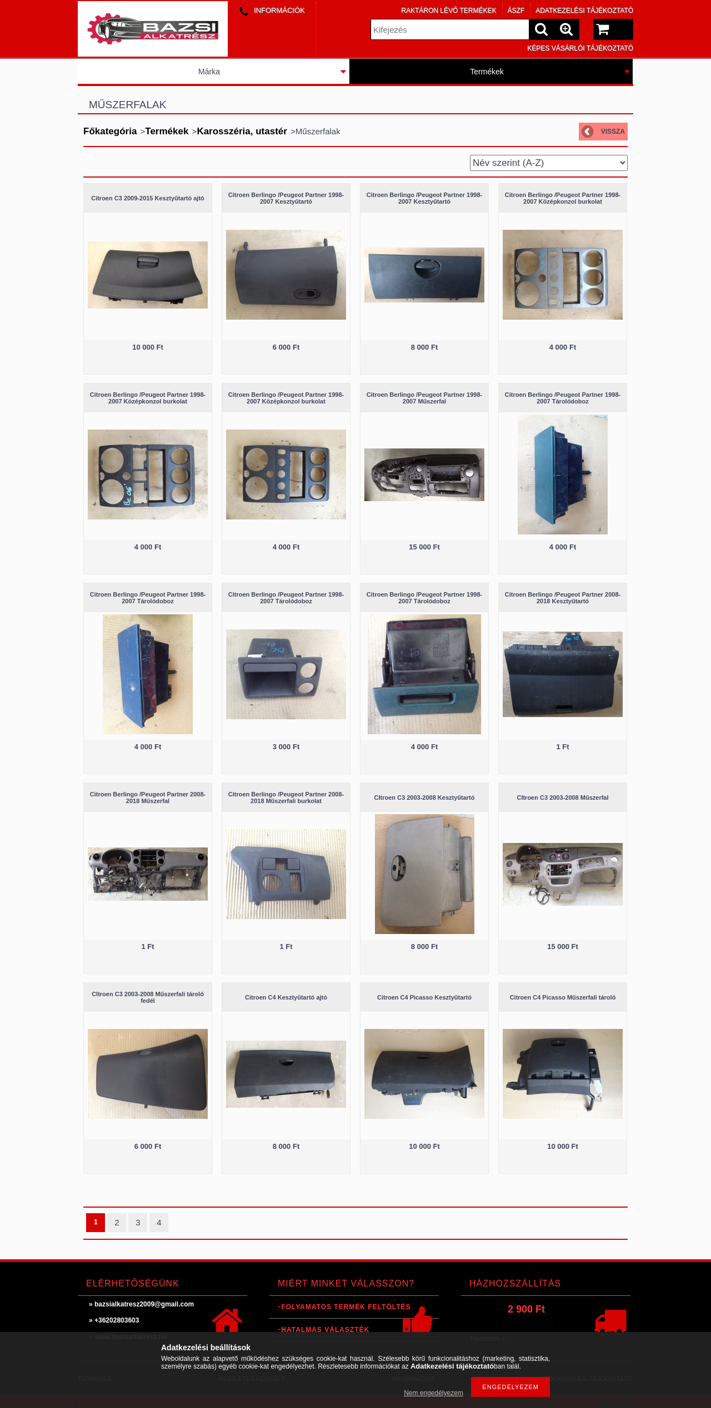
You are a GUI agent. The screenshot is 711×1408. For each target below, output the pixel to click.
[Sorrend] (549, 163)
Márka (209, 71)
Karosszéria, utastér (242, 131)
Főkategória (110, 131)
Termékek (487, 71)
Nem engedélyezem (433, 1393)
